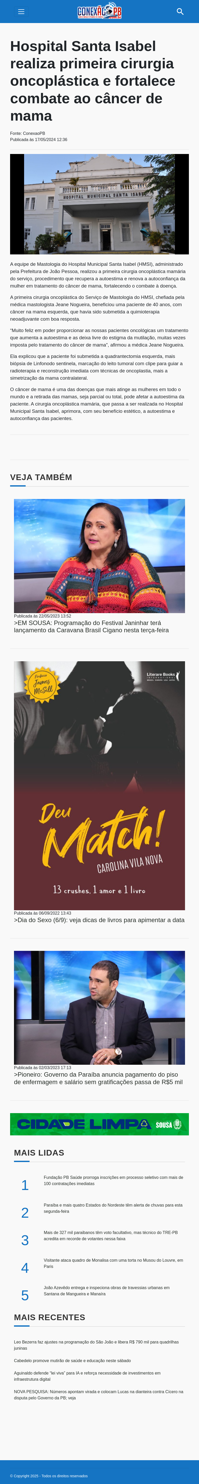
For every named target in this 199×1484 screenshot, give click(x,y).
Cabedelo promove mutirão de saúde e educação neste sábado (72, 1360)
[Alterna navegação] (21, 11)
